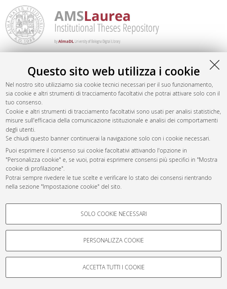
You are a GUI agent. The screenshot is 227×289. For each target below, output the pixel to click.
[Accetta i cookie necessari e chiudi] (214, 64)
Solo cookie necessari (114, 214)
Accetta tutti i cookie (114, 267)
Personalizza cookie (113, 240)
